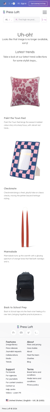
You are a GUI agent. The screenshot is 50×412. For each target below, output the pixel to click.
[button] (4, 3)
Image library (11, 344)
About (29, 351)
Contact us (10, 386)
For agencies (11, 375)
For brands (10, 372)
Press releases (12, 348)
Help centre (10, 389)
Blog (29, 362)
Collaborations (12, 355)
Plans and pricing (34, 344)
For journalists (12, 379)
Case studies (32, 348)
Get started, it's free (38, 4)
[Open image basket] (44, 19)
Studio (8, 358)
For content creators (14, 382)
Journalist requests (13, 351)
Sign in (22, 3)
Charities (30, 358)
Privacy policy (33, 385)
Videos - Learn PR (13, 393)
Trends (8, 362)
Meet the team (33, 355)
